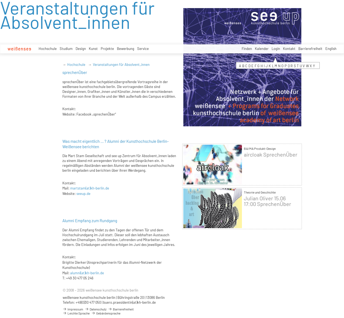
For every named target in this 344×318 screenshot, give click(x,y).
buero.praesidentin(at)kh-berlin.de (129, 302)
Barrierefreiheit (310, 48)
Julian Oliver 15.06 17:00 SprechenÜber (267, 201)
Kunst (93, 48)
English (330, 48)
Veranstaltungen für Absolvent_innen (121, 64)
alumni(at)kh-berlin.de (87, 273)
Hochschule (48, 48)
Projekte (107, 48)
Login (276, 48)
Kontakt (289, 48)
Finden (247, 48)
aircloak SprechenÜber (270, 154)
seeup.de (83, 193)
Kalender (262, 48)
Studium (66, 48)
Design (81, 48)
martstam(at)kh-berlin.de (89, 188)
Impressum (73, 309)
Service (143, 48)
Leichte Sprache (76, 313)
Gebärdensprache (105, 313)
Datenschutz (95, 309)
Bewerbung (125, 48)
